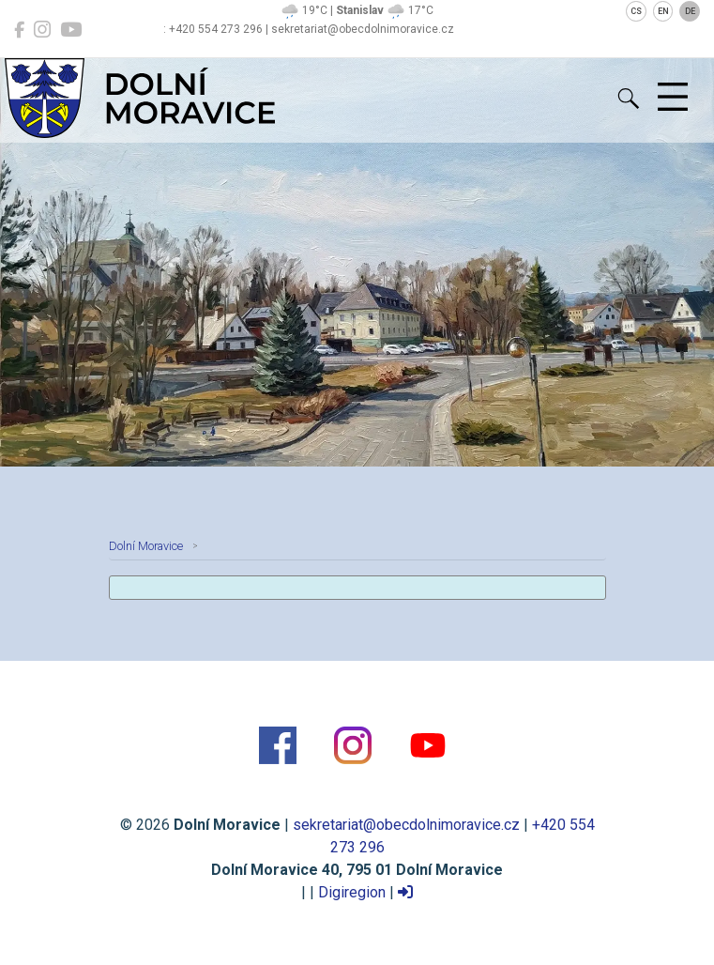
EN (663, 11)
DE (690, 11)
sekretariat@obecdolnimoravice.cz (406, 825)
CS (636, 11)
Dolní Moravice (146, 546)
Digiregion (352, 892)
